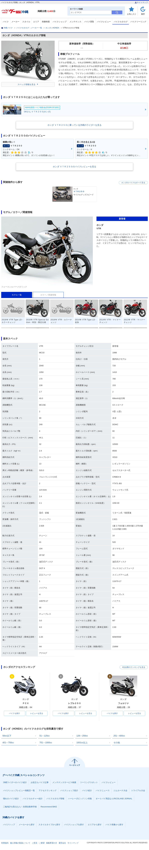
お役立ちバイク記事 (40, 782)
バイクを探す (14, 713)
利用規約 (5, 843)
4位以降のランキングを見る (133, 667)
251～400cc (119, 735)
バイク (6, 21)
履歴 (143, 14)
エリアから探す (95, 824)
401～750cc (8, 742)
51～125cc (44, 735)
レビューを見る (36, 713)
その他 (116, 742)
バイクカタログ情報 (55, 798)
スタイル (26, 21)
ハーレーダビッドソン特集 (80, 798)
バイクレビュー (104, 21)
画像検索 (46, 21)
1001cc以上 (82, 742)
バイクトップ (9, 824)
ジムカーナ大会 (120, 790)
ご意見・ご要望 (38, 843)
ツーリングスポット (89, 782)
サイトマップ (141, 2)
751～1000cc (45, 742)
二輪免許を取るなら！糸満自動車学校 (20, 807)
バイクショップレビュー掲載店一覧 (19, 790)
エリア (36, 21)
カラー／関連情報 (48, 295)
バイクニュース (103, 790)
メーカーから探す (27, 824)
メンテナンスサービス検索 (64, 782)
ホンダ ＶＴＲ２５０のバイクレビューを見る (74, 166)
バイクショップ (60, 21)
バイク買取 (89, 21)
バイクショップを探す (74, 824)
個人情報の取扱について (20, 843)
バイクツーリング (138, 21)
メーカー (15, 21)
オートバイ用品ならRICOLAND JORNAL (114, 798)
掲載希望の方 (51, 843)
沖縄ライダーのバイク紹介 (15, 782)
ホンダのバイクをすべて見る (133, 183)
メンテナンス (75, 21)
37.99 (124, 47)
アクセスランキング (47, 790)
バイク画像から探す (114, 824)
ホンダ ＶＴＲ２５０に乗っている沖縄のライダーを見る (74, 125)
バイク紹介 (87, 790)
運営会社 (62, 843)
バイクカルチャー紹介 (33, 798)
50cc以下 (6, 735)
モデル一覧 (17, 295)
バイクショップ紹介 (69, 790)
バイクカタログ (121, 21)
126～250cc (82, 735)
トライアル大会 (138, 790)
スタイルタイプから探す (49, 824)
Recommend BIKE (49, 807)
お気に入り (131, 14)
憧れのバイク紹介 (11, 798)
